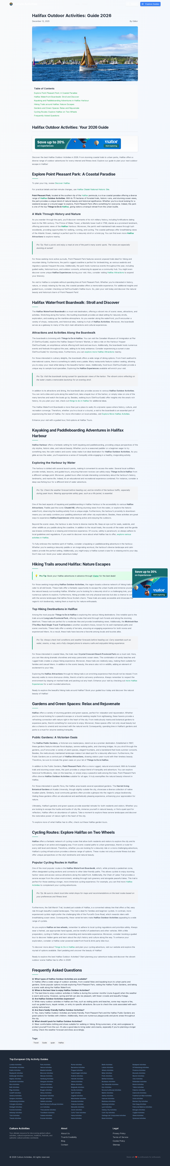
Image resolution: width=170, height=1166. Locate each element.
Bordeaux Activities (108, 1081)
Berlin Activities (107, 1064)
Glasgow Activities (46, 1081)
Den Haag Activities (139, 1104)
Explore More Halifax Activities (116, 414)
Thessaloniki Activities (48, 1110)
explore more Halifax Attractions (99, 352)
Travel (36, 1043)
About (85, 4)
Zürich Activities (76, 1110)
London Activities (15, 1064)
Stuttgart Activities (15, 1107)
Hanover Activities (108, 1098)
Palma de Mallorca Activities (142, 1107)
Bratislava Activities (108, 1101)
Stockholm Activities (16, 1081)
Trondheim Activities (47, 1112)
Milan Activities (107, 1073)
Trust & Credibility (69, 1137)
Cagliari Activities (138, 1112)
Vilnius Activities (45, 1093)
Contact (64, 1145)
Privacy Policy (119, 1133)
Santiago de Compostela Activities (114, 1115)
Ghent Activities (138, 1115)
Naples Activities (15, 1079)
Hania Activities (76, 1115)
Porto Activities (107, 1076)
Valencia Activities (46, 1087)
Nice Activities (14, 1084)
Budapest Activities (139, 1064)
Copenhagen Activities (79, 1073)
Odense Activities (77, 1104)
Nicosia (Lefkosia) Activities (111, 1090)
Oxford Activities (46, 1084)
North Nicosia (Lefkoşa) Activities (51, 1104)
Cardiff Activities (15, 1093)
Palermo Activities (139, 1090)
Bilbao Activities (76, 1084)
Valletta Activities (46, 1101)
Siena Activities (76, 1118)
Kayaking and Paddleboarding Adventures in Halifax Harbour (61, 100)
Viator (96, 576)
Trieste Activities (15, 1118)
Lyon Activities (107, 1107)
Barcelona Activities (78, 1067)
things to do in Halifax (79, 401)
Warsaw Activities (46, 1076)
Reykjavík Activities (16, 1073)
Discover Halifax (62, 183)
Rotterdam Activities (140, 1081)
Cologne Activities (15, 1104)
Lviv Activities (45, 1107)
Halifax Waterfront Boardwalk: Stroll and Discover (56, 97)
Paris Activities (45, 1064)
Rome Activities (76, 1064)
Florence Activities (139, 1070)
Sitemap (116, 1145)
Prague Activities (77, 1070)
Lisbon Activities (107, 1067)
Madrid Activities (46, 1070)
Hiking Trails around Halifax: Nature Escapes (54, 104)
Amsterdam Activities (16, 1067)
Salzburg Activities (108, 1104)
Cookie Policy (119, 1141)
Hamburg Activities (46, 1079)
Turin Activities (14, 1115)
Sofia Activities (138, 1098)
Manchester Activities (78, 1098)
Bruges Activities (46, 1090)
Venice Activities (46, 1067)
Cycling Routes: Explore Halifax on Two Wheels (55, 112)
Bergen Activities (46, 1098)
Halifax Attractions (115, 272)
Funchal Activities (15, 1110)
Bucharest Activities (47, 1096)
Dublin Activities (15, 1070)
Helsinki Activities (77, 1079)
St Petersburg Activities (141, 1067)
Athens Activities (107, 1070)
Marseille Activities (77, 1107)
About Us (65, 1133)
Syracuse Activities (139, 1118)
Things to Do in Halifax (64, 947)
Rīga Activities (14, 1090)
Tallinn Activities (138, 1087)
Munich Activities (138, 1076)
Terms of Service (120, 1137)
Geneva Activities (15, 1096)
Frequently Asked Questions (46, 115)
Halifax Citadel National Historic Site (93, 189)
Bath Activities (14, 1087)
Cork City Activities (108, 1112)
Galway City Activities (109, 1110)
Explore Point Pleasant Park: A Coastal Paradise (55, 93)
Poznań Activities (46, 1118)
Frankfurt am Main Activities (142, 1096)
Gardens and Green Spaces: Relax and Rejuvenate (56, 108)
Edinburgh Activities (16, 1076)
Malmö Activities (107, 1093)
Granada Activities (77, 1101)
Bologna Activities (139, 1110)
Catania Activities (46, 1115)
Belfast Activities (107, 1079)
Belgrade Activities (77, 1087)
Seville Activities (77, 1090)
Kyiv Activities (106, 1087)
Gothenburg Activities (16, 1101)
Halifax (85, 195)
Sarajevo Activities (15, 1098)
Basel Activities (107, 1118)
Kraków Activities (77, 1076)
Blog (77, 4)
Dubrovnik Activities (139, 1093)
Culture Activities (23, 4)
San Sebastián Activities (110, 1084)
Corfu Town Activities (78, 1112)
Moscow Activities (46, 1073)
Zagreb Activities (77, 1096)
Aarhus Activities (107, 1096)
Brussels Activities (139, 1073)
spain (53, 1043)
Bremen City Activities (140, 1101)
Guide (44, 1043)
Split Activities (76, 1093)
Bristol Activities (138, 1084)
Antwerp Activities (15, 1112)
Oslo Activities (138, 1079)
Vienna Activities (77, 1081)
